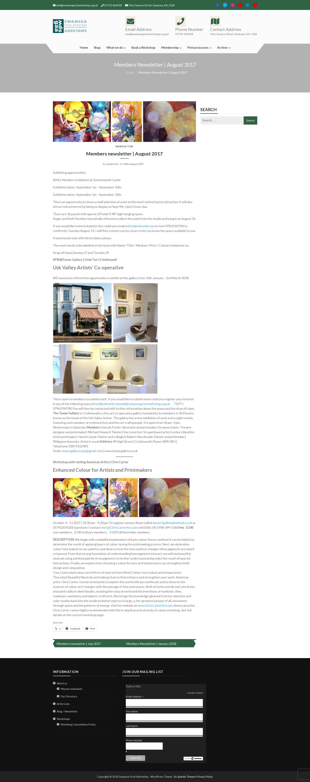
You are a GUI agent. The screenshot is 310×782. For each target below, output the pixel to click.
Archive (222, 47)
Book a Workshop (143, 47)
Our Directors (69, 696)
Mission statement (71, 688)
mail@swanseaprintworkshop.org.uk (145, 403)
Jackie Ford (112, 163)
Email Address (135, 696)
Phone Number (134, 740)
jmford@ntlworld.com (140, 226)
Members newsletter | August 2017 (124, 154)
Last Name (132, 726)
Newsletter (124, 146)
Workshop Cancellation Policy (78, 724)
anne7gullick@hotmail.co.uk (173, 522)
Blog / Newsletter (67, 711)
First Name (132, 711)
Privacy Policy (204, 776)
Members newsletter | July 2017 (79, 643)
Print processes (198, 47)
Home (84, 47)
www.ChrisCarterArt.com (154, 605)
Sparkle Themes (186, 776)
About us (62, 683)
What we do (114, 47)
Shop (97, 47)
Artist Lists (63, 703)
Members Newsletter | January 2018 (151, 643)
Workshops (63, 718)
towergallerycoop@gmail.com (82, 451)
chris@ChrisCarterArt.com (119, 527)
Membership (170, 47)
